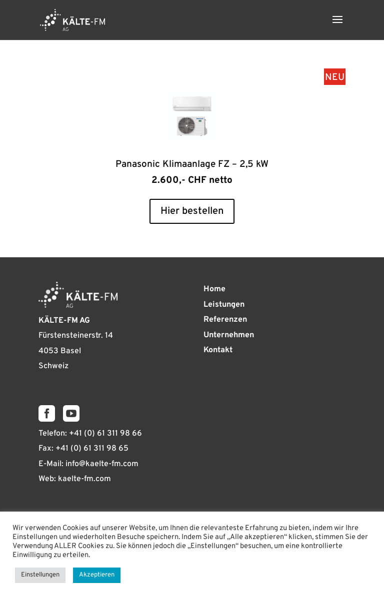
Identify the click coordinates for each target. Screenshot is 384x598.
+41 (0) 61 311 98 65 (92, 449)
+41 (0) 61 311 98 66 (105, 434)
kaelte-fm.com (84, 479)
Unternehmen (229, 335)
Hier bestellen (192, 211)
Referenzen (225, 320)
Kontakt (218, 350)
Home (215, 289)
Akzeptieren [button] (96, 575)
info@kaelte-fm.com (102, 464)
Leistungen (224, 305)
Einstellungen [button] (40, 575)
